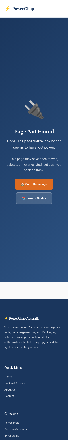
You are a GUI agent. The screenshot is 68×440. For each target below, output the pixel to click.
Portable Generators (16, 429)
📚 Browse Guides (34, 198)
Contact (9, 396)
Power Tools (11, 422)
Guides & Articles (14, 383)
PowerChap (19, 8)
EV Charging (11, 435)
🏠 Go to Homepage (34, 184)
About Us (9, 389)
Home (8, 376)
